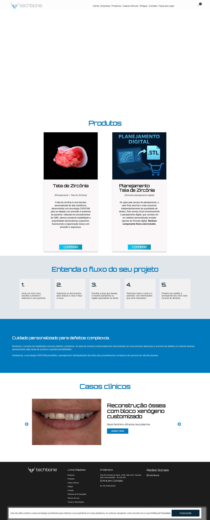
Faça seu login (166, 6)
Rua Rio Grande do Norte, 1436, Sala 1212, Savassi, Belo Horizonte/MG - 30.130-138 (121, 476)
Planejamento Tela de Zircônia (137, 188)
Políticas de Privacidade (77, 494)
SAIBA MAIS (117, 431)
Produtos (116, 6)
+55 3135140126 (108, 486)
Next (178, 423)
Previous (26, 423)
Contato (153, 6)
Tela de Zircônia (71, 185)
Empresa (105, 6)
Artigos (143, 6)
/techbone (153, 475)
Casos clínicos (130, 6)
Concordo (185, 513)
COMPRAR (71, 247)
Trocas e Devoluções (76, 502)
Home (96, 6)
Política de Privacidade (160, 513)
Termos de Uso (73, 498)
